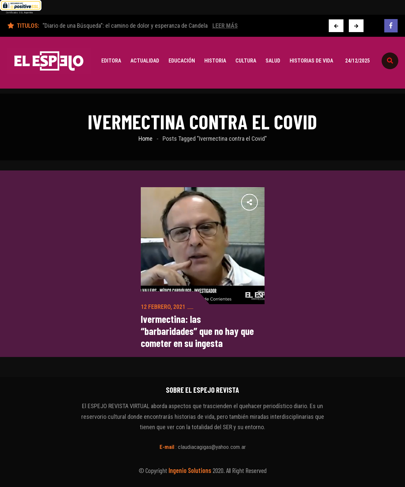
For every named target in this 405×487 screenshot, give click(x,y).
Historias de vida (311, 60)
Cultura (245, 60)
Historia (215, 60)
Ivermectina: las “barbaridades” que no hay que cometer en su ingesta (197, 331)
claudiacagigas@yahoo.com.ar (212, 447)
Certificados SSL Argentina (19, 12)
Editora (111, 60)
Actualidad (144, 60)
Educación (182, 60)
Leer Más (225, 25)
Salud (273, 60)
